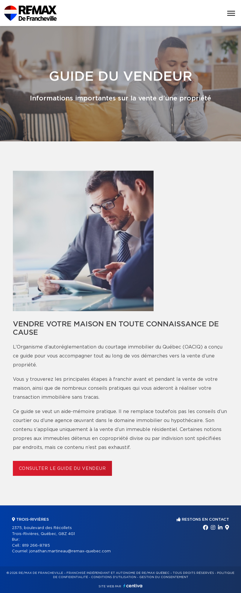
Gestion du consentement (163, 577)
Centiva (133, 586)
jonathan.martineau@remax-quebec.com (70, 551)
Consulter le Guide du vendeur (62, 469)
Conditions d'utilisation (113, 577)
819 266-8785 (36, 546)
